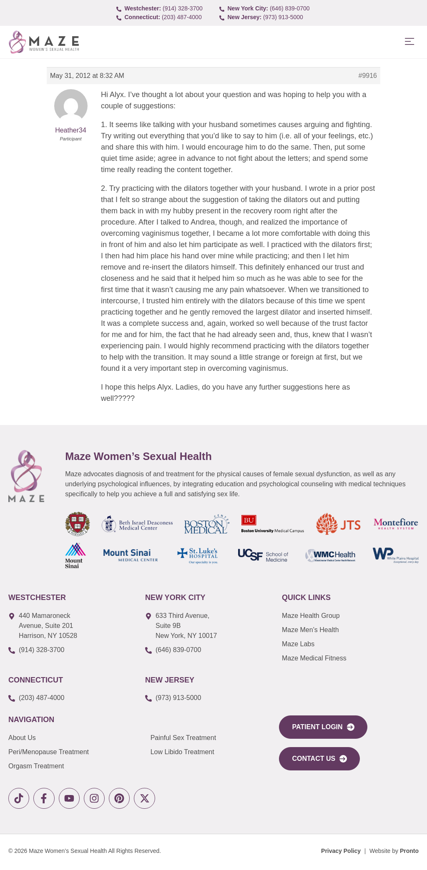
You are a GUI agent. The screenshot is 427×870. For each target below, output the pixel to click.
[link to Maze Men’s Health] (349, 616)
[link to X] (155, 799)
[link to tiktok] (19, 799)
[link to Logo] (43, 42)
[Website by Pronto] (394, 853)
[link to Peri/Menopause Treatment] (79, 752)
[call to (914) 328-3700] (162, 8)
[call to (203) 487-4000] (162, 17)
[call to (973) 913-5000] (265, 17)
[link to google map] (70, 626)
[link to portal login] (323, 727)
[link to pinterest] (128, 799)
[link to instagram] (101, 799)
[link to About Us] (79, 738)
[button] (409, 42)
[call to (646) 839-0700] (265, 8)
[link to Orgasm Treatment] (79, 766)
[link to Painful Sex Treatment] (209, 738)
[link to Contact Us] (319, 758)
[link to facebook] (46, 799)
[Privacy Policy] (341, 853)
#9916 (368, 75)
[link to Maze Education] (349, 658)
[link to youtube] (74, 799)
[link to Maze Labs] (349, 644)
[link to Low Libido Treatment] (209, 752)
